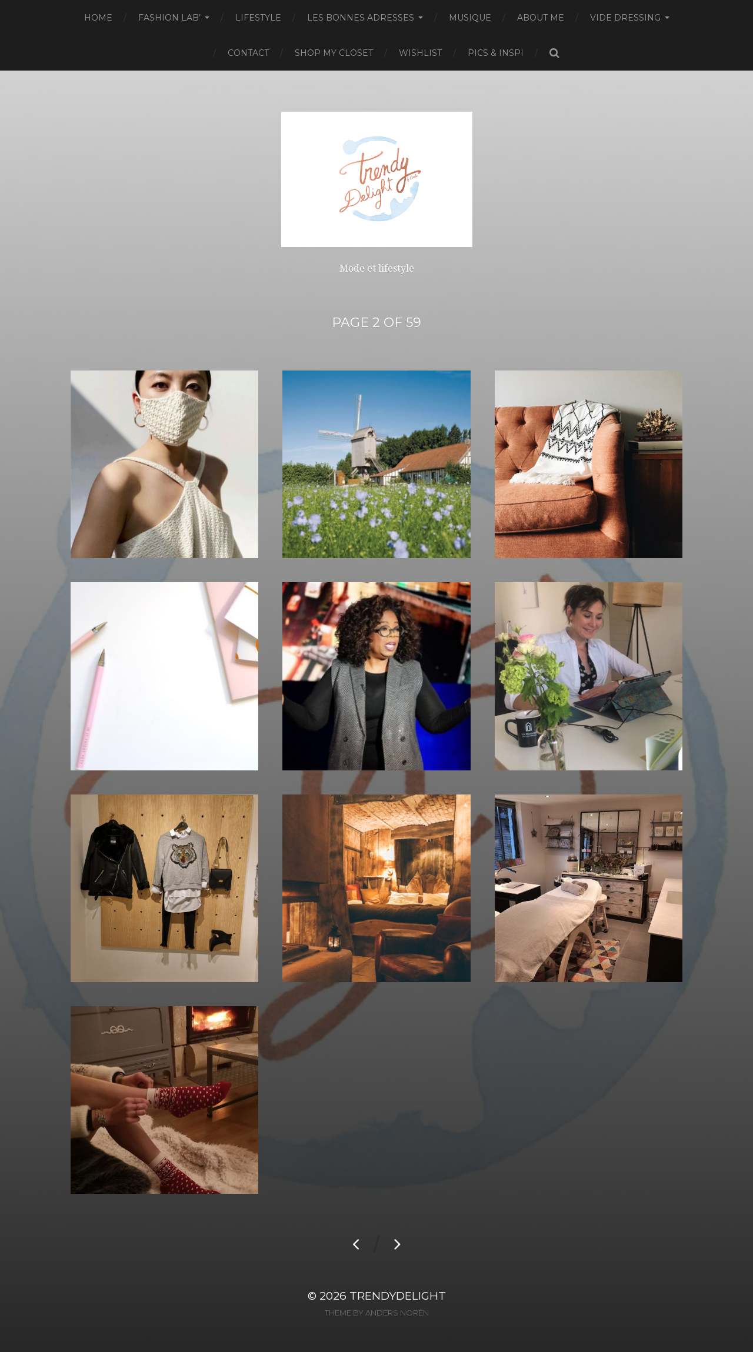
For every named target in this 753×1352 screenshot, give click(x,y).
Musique (470, 17)
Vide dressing (625, 17)
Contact (248, 53)
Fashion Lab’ (169, 17)
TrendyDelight (397, 1296)
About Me (540, 17)
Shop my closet (334, 53)
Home (98, 17)
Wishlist (420, 53)
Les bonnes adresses (360, 17)
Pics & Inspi (496, 53)
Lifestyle (258, 17)
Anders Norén (397, 1312)
